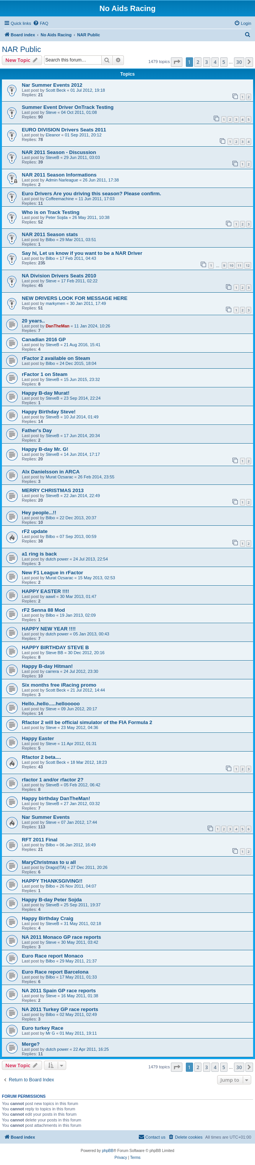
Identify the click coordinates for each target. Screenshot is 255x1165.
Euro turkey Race (42, 1028)
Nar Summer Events (46, 817)
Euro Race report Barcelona (55, 972)
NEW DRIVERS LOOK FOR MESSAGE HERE (74, 298)
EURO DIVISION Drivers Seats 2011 (64, 130)
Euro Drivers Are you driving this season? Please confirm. (91, 193)
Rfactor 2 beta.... (41, 757)
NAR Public (21, 49)
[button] (176, 61)
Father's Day (37, 430)
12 (248, 265)
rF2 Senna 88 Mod (43, 610)
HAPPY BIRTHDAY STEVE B (55, 647)
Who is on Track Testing (51, 212)
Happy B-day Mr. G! (45, 449)
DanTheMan (57, 326)
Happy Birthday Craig (47, 918)
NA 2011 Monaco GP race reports (61, 937)
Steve (50, 112)
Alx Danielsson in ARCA (51, 472)
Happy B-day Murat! (46, 393)
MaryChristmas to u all (49, 862)
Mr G (50, 1033)
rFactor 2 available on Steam (56, 358)
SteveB (52, 157)
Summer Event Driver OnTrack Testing (68, 107)
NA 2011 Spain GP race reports (59, 990)
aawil (50, 596)
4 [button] (215, 61)
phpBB (108, 1151)
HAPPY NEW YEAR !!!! (49, 629)
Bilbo (50, 239)
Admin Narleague (61, 180)
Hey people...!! (39, 512)
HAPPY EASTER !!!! (45, 591)
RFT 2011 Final (39, 840)
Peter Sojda (56, 217)
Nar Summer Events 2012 (52, 85)
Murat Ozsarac (59, 477)
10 (231, 265)
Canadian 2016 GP (44, 339)
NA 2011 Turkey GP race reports (60, 1009)
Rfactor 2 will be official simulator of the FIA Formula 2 (87, 722)
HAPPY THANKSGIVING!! (52, 881)
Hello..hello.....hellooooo (51, 703)
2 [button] (198, 61)
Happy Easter (38, 738)
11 (239, 265)
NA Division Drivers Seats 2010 (59, 276)
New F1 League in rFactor (52, 572)
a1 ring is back (39, 554)
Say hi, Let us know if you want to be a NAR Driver (82, 253)
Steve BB (54, 652)
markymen (55, 303)
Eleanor (52, 135)
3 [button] (206, 61)
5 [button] (224, 61)
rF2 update (34, 531)
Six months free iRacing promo (59, 685)
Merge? (31, 1044)
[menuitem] (40, 23)
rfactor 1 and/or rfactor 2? (52, 780)
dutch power (56, 559)
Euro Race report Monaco (52, 956)
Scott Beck (55, 90)
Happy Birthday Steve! (49, 412)
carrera (52, 671)
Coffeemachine (59, 198)
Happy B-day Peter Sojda (52, 900)
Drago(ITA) (55, 867)
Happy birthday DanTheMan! (56, 798)
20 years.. (33, 321)
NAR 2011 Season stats (50, 234)
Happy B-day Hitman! (47, 666)
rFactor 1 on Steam (44, 374)
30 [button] (239, 61)
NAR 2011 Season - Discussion (59, 152)
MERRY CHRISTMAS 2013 (53, 490)
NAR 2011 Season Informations (59, 175)
